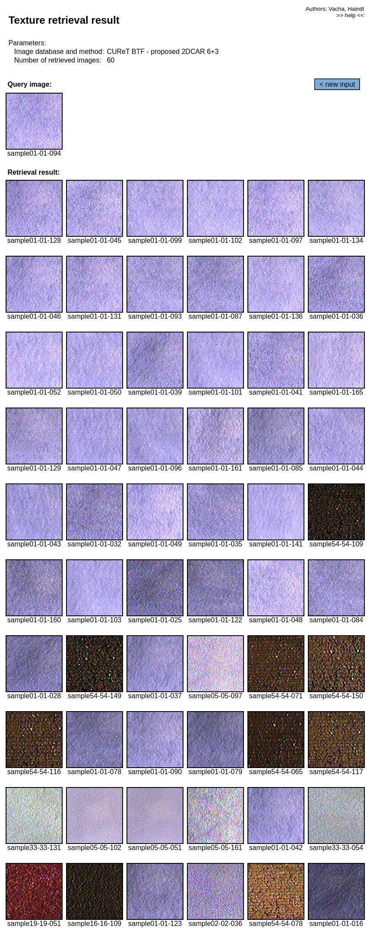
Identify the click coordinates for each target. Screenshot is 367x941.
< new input (337, 84)
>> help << (350, 15)
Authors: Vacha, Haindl (335, 9)
